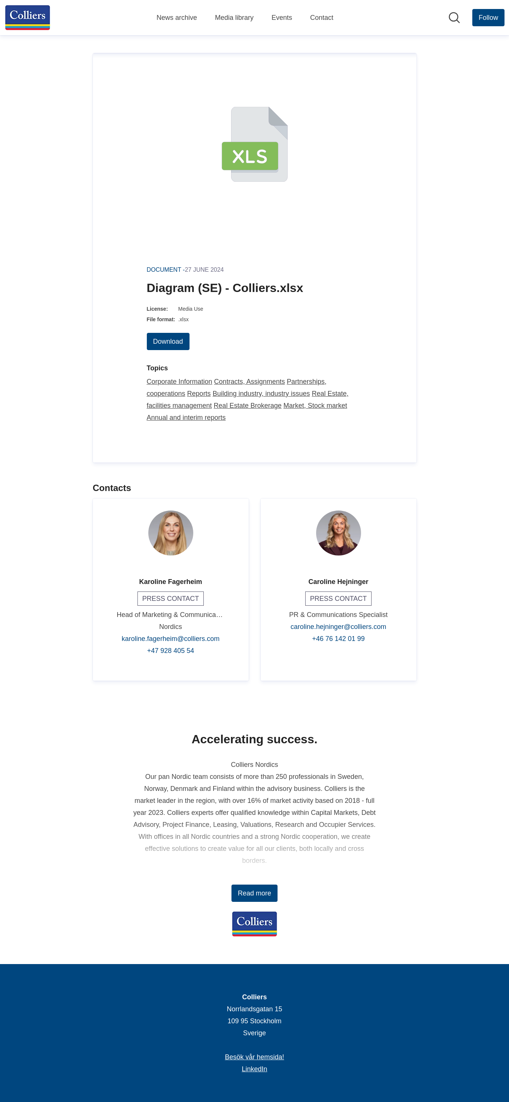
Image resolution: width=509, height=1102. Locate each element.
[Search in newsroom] (454, 18)
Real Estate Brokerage (248, 405)
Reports (199, 393)
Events (282, 17)
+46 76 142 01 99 (338, 638)
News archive (177, 17)
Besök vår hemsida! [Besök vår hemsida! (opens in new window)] (254, 1057)
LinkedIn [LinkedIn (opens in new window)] (254, 1069)
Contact (321, 17)
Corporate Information (179, 381)
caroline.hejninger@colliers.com (338, 626)
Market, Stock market (315, 405)
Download (168, 341)
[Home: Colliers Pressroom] (27, 17)
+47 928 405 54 (170, 650)
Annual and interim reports (186, 417)
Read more (254, 893)
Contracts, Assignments (249, 381)
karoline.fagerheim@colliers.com (170, 638)
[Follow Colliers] (488, 17)
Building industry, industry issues (261, 393)
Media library (234, 17)
